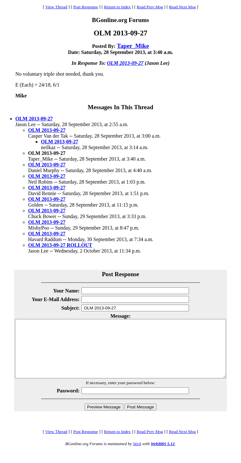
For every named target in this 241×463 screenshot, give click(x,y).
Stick (137, 455)
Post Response (85, 6)
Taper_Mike (133, 45)
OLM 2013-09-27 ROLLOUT (60, 245)
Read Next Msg (182, 6)
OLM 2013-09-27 (125, 63)
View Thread (56, 6)
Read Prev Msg (150, 6)
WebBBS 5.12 (163, 455)
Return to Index (117, 6)
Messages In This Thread (120, 107)
